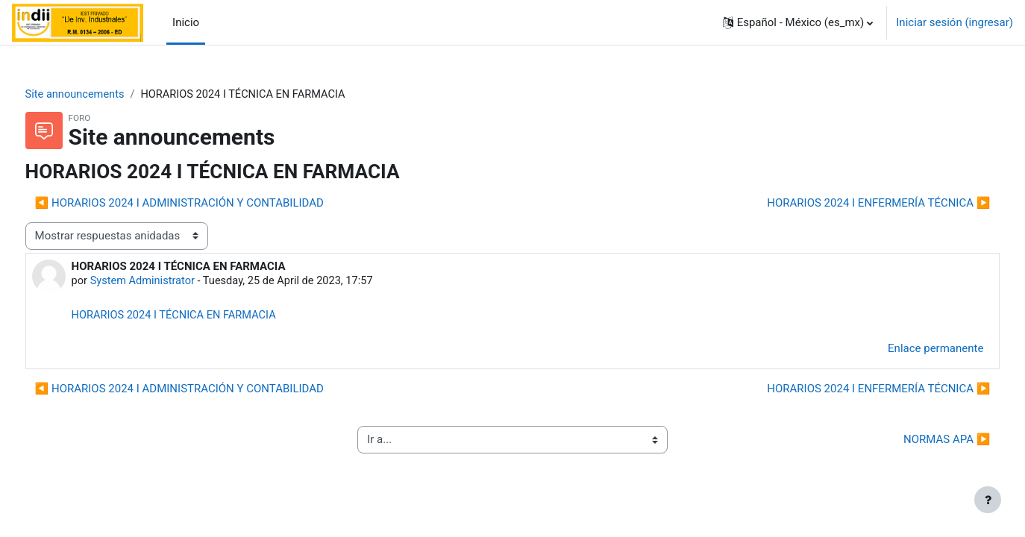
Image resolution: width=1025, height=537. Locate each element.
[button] (798, 22)
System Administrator (172, 282)
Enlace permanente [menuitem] (908, 350)
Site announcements (104, 94)
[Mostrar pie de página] (987, 499)
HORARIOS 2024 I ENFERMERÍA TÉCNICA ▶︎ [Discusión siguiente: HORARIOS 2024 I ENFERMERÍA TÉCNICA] (850, 203)
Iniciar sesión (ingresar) (954, 22)
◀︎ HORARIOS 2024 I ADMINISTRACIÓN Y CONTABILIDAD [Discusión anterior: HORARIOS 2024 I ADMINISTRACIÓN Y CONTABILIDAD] (207, 203)
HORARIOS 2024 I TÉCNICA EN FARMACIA (204, 316)
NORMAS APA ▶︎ (919, 441)
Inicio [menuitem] (185, 22)
